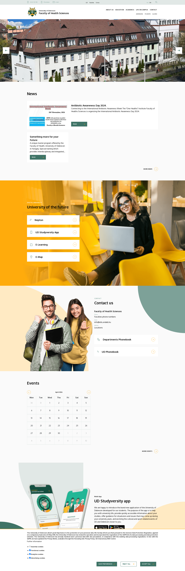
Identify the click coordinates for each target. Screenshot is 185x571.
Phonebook (46, 2)
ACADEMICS (130, 10)
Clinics (97, 2)
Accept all (146, 565)
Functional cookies (37, 551)
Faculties (91, 2)
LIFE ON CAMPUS (142, 10)
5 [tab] (94, 77)
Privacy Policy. (90, 540)
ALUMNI (154, 14)
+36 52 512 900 (33, 2)
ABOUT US (110, 10)
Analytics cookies (37, 555)
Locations (98, 327)
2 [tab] (87, 77)
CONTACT (153, 10)
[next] (89, 392)
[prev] (29, 392)
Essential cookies (37, 548)
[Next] (179, 50)
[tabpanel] (92, 50)
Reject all (126, 565)
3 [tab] (89, 77)
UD (87, 2)
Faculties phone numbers (105, 317)
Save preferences (105, 565)
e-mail (57, 2)
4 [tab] (91, 77)
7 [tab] (98, 77)
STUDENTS (148, 14)
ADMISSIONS (139, 14)
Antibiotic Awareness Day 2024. (88, 105)
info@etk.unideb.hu (102, 322)
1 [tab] (85, 77)
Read (75, 124)
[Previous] (6, 50)
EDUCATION (119, 10)
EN (150, 2)
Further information (34, 542)
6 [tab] (96, 77)
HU (148, 2)
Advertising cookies (38, 559)
